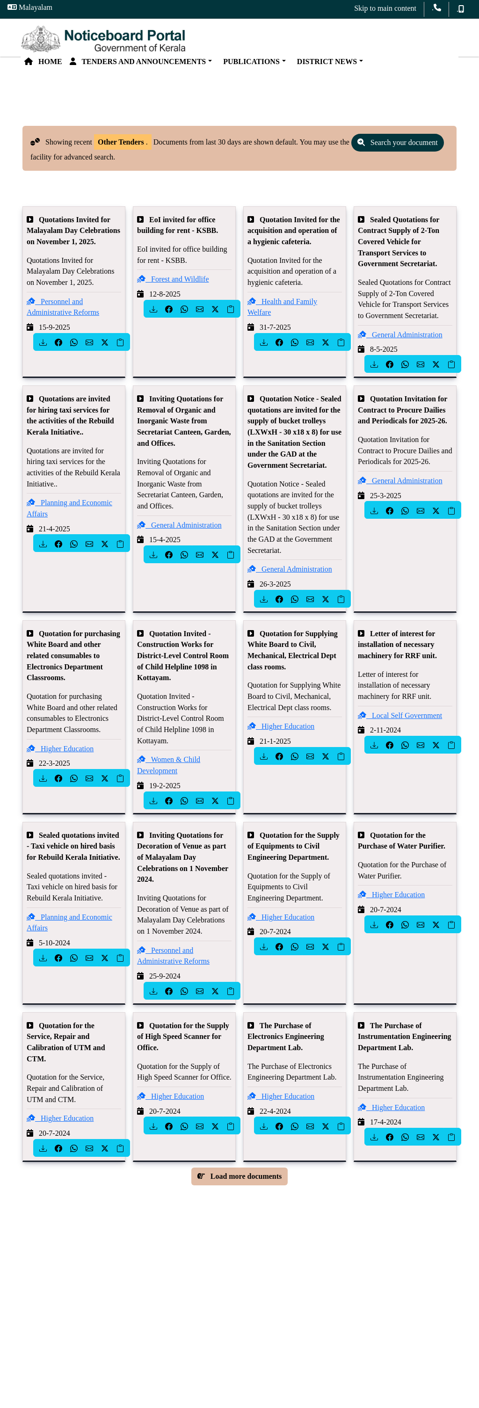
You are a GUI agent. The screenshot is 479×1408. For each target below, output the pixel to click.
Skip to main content (385, 8)
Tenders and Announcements (138, 65)
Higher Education (60, 756)
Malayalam (29, 7)
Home (43, 65)
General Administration (400, 341)
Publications (249, 65)
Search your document (397, 149)
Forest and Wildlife (173, 286)
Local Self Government (400, 722)
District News (325, 65)
